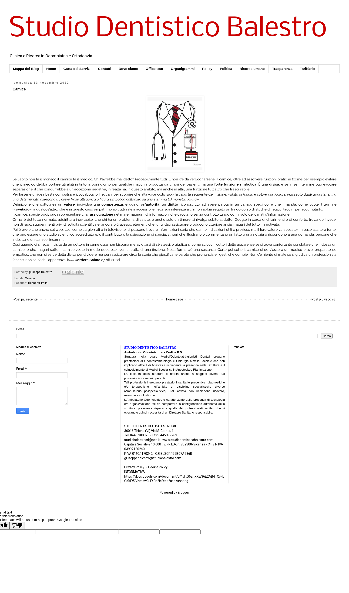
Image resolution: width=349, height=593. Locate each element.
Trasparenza (282, 69)
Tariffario (307, 69)
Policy (207, 69)
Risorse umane (252, 69)
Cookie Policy (158, 467)
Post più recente (26, 299)
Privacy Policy (134, 467)
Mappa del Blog (26, 69)
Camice (30, 278)
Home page (174, 299)
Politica (226, 69)
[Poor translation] (17, 525)
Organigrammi (183, 69)
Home (51, 69)
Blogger (183, 492)
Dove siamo (128, 69)
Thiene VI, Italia (37, 283)
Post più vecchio (323, 299)
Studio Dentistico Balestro (168, 28)
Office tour (154, 69)
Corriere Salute (87, 260)
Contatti (104, 69)
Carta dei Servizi (77, 69)
